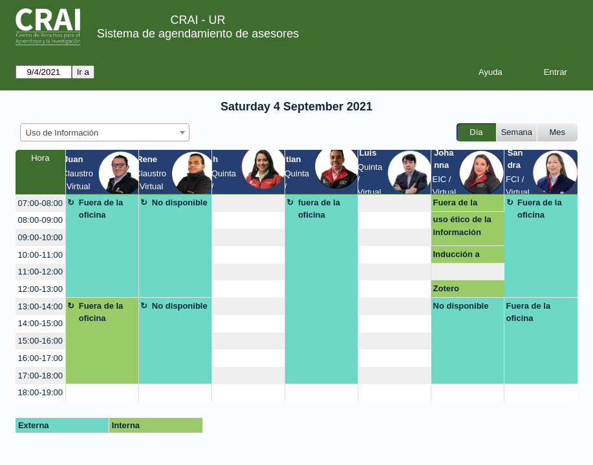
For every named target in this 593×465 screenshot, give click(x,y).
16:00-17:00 (40, 358)
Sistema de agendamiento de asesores (198, 33)
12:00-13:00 (40, 289)
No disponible (180, 202)
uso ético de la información (462, 225)
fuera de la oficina (319, 209)
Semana (516, 132)
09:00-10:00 (40, 237)
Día (475, 132)
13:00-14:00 (40, 306)
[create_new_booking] (248, 203)
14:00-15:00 (40, 323)
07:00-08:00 (40, 203)
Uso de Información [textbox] (62, 133)
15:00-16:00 (40, 341)
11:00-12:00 (40, 271)
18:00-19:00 (40, 392)
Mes (558, 132)
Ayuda (490, 72)
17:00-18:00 (40, 375)
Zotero (446, 288)
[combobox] (104, 132)
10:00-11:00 (40, 255)
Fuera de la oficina (101, 209)
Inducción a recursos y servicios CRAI (463, 256)
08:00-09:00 (40, 220)
